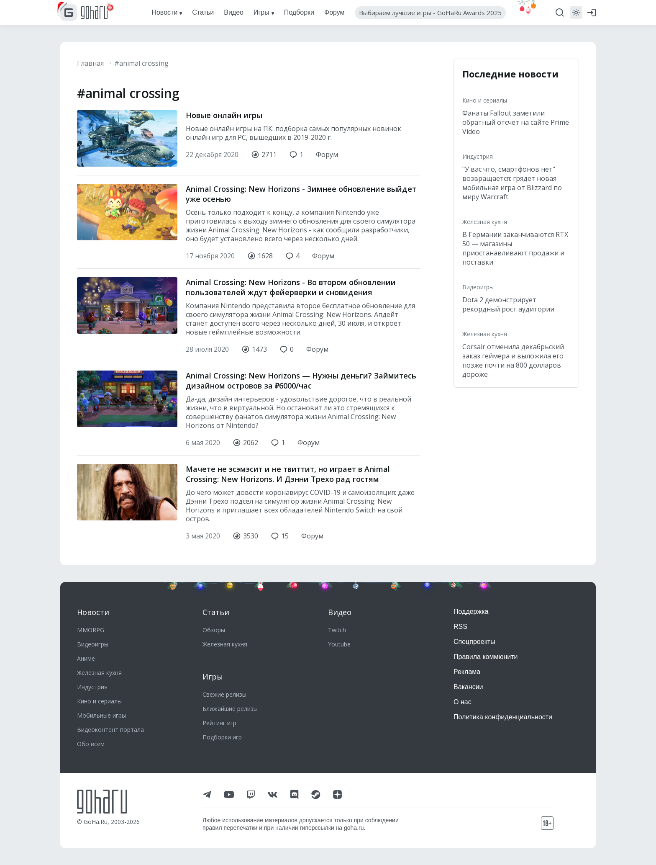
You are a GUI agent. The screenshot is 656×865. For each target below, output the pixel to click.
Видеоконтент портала (110, 730)
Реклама (467, 671)
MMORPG (90, 630)
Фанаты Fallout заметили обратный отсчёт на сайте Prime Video (515, 122)
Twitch (337, 630)
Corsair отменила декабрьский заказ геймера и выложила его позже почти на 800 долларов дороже (513, 360)
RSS (460, 626)
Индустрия (477, 156)
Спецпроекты (474, 641)
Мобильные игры (101, 715)
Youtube (339, 644)
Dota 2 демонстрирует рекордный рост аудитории (508, 304)
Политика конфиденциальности (503, 717)
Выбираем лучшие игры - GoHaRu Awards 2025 (430, 12)
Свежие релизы (224, 694)
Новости (93, 612)
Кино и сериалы (484, 100)
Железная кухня (484, 222)
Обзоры (213, 630)
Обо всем (91, 744)
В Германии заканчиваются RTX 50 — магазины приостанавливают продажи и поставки (515, 248)
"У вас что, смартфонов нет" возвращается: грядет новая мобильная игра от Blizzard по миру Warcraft (512, 183)
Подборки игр (222, 737)
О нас (463, 701)
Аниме (86, 658)
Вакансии (468, 686)
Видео (339, 612)
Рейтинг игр (219, 723)
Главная (90, 63)
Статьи (215, 612)
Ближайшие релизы (230, 709)
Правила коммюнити (486, 656)
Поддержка (471, 611)
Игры (212, 677)
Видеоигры (478, 287)
